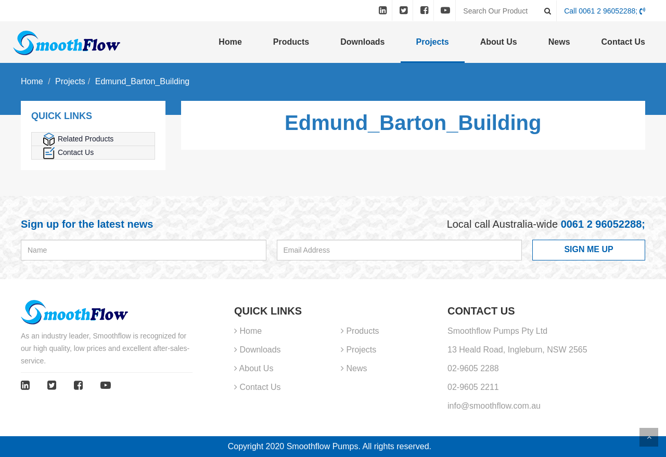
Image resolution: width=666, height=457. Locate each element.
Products (291, 41)
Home (230, 41)
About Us (498, 41)
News (559, 41)
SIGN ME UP (588, 249)
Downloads (362, 41)
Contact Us (623, 41)
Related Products (77, 139)
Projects (432, 41)
